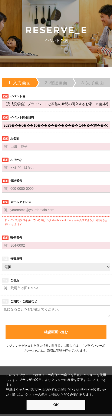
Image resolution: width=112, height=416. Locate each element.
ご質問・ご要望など (23, 301)
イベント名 (17, 96)
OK (56, 405)
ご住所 (14, 280)
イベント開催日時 (22, 117)
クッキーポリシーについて (35, 389)
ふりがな (16, 160)
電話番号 (16, 181)
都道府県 (16, 258)
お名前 (14, 138)
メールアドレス (20, 202)
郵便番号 (16, 237)
